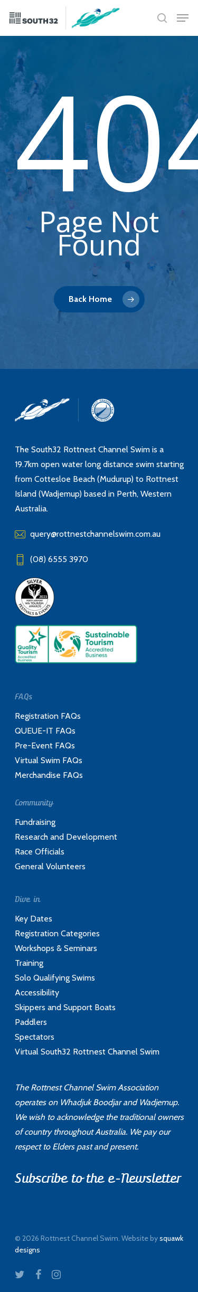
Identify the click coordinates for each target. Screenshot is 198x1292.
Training (29, 963)
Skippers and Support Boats (65, 1007)
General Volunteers (50, 866)
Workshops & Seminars (56, 948)
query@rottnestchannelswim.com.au (88, 534)
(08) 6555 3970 (51, 559)
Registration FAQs (48, 716)
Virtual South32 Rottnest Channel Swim (87, 1052)
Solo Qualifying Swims (55, 978)
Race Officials (39, 852)
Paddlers (31, 1022)
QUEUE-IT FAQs (45, 731)
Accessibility (37, 992)
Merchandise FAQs (49, 775)
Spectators (34, 1037)
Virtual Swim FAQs (48, 760)
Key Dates (33, 919)
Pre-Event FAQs (45, 745)
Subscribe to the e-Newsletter (98, 1179)
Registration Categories (57, 933)
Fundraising (35, 822)
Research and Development (66, 837)
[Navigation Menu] (182, 18)
